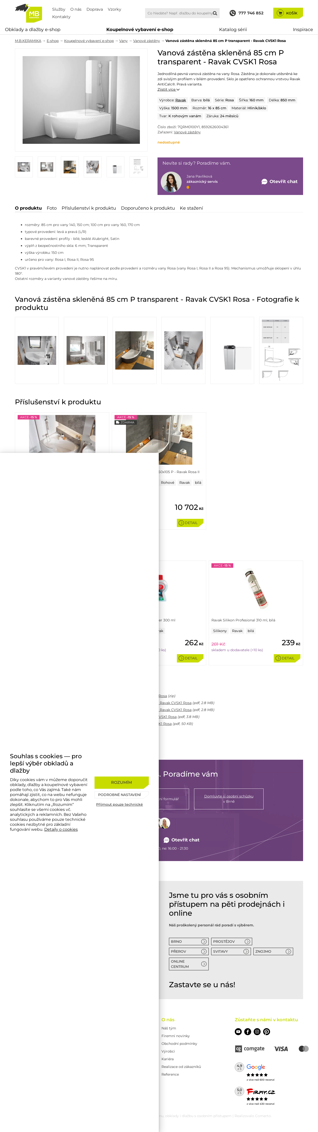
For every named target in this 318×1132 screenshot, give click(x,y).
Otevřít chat (182, 840)
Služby (58, 9)
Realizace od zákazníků (181, 1066)
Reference (170, 1074)
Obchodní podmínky (179, 1043)
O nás (75, 9)
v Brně (228, 799)
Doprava (94, 9)
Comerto (263, 1116)
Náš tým (168, 1028)
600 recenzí (267, 1079)
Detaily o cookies (61, 829)
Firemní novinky (175, 1036)
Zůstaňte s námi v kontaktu (266, 1019)
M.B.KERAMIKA (28, 40)
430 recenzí (267, 1103)
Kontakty (61, 16)
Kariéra (167, 1059)
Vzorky (114, 9)
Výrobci (168, 1051)
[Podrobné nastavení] (121, 794)
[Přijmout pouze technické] (121, 804)
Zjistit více (169, 89)
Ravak (180, 100)
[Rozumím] (121, 782)
